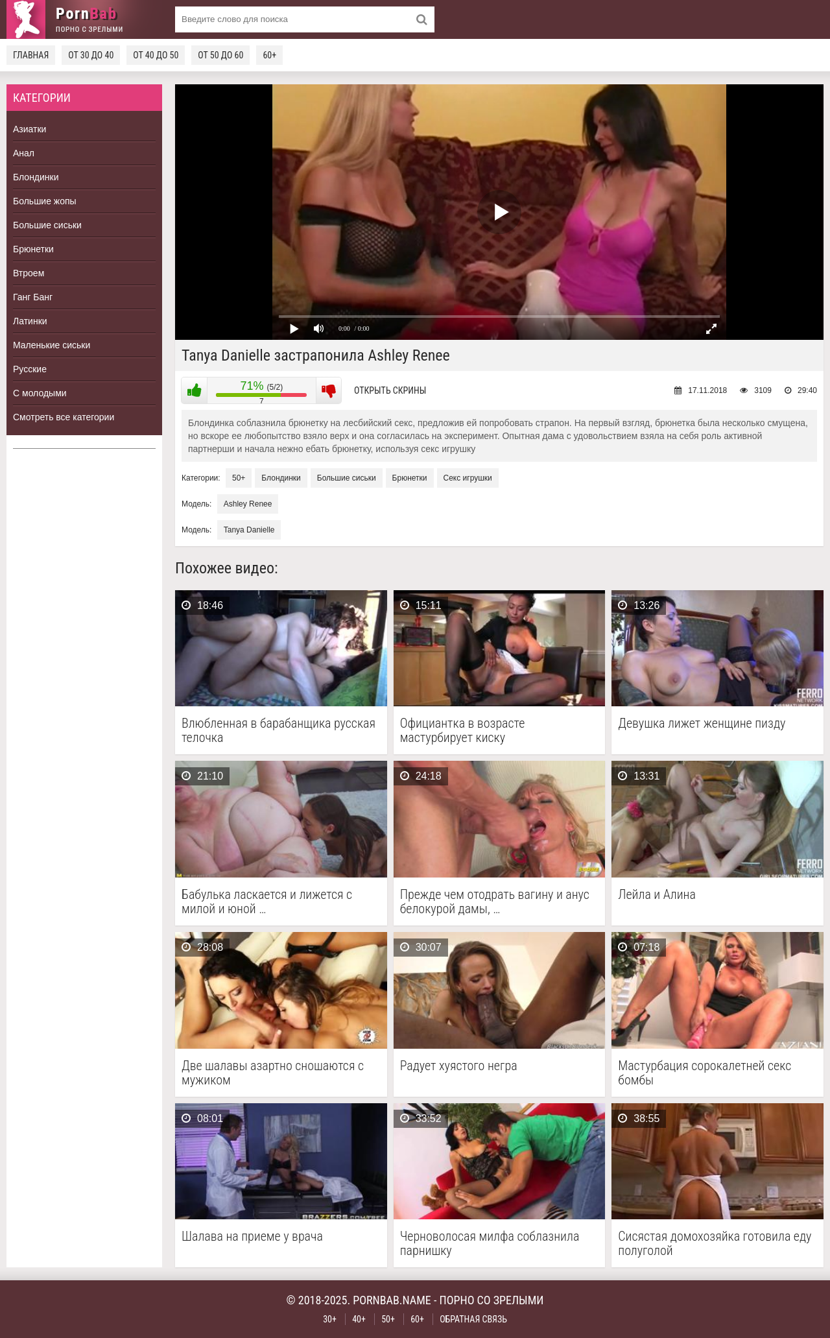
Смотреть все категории (63, 417)
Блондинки (36, 177)
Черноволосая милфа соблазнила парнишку (490, 1243)
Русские (30, 369)
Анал (23, 153)
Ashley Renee (248, 503)
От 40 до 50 (155, 55)
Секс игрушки (468, 478)
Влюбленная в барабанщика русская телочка (278, 730)
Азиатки (29, 129)
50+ (238, 478)
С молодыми (40, 393)
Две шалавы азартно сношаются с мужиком (273, 1072)
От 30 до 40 (90, 55)
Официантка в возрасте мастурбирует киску (462, 730)
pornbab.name (392, 1300)
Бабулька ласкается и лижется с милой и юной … (267, 901)
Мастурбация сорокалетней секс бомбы (704, 1072)
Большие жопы (45, 201)
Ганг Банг (33, 297)
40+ (359, 1319)
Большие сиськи (47, 225)
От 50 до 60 (220, 55)
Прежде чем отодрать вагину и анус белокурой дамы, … (494, 901)
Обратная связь (473, 1319)
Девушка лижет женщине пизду (701, 723)
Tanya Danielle (249, 529)
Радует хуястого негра (458, 1065)
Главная (31, 55)
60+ (269, 55)
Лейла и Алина (657, 894)
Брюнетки (33, 249)
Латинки (30, 321)
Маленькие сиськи (51, 345)
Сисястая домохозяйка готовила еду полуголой (714, 1243)
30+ (330, 1319)
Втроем (28, 273)
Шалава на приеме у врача (252, 1236)
